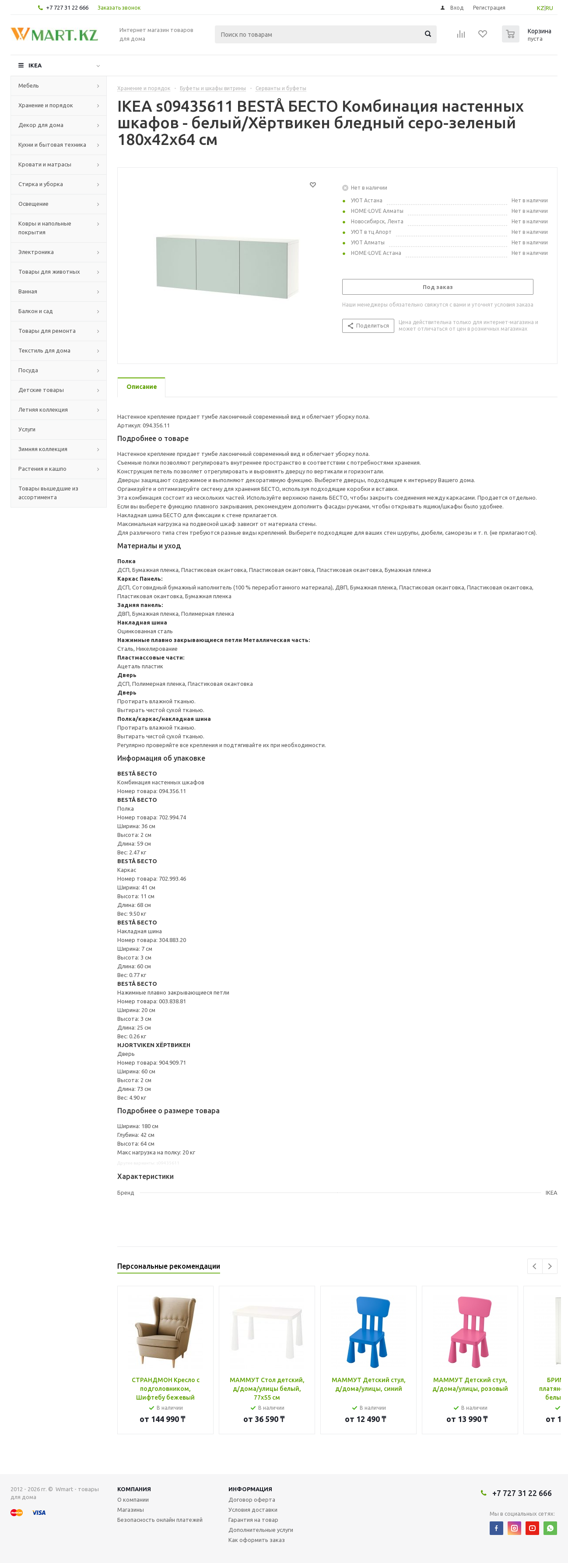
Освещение (33, 204)
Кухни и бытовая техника (52, 144)
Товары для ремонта (47, 331)
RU (549, 8)
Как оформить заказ (256, 1540)
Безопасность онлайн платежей (160, 1520)
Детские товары (41, 390)
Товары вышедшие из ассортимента (48, 492)
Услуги (26, 429)
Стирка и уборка (40, 184)
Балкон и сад (35, 311)
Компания (134, 1489)
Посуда (28, 370)
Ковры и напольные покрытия (44, 227)
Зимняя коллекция (42, 449)
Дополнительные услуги (260, 1530)
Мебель (28, 85)
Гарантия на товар (253, 1520)
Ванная (27, 291)
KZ (540, 8)
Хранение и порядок (45, 105)
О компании (133, 1499)
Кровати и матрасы (44, 164)
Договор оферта (251, 1499)
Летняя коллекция (43, 409)
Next (550, 1266)
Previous (535, 1266)
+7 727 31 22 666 (67, 7)
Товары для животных (49, 271)
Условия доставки (252, 1510)
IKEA (35, 65)
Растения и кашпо (42, 469)
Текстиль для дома (44, 350)
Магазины (130, 1510)
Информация (250, 1489)
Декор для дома (40, 125)
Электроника (36, 252)
